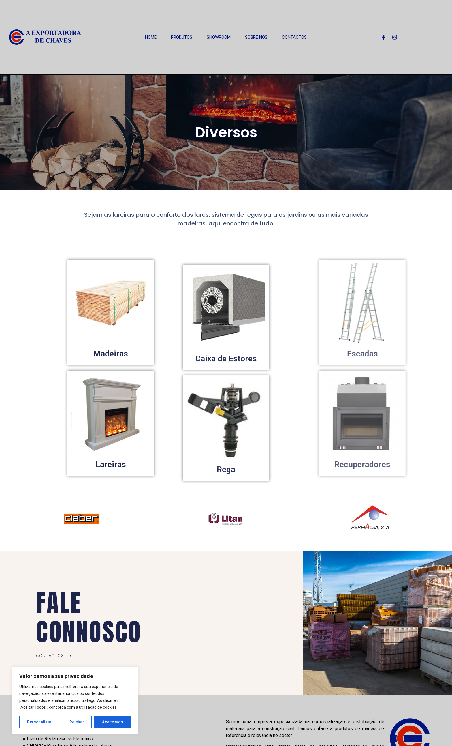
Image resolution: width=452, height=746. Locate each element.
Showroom (219, 37)
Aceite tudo (112, 722)
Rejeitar (76, 722)
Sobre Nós (256, 37)
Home (151, 37)
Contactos (294, 37)
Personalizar (39, 722)
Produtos (181, 37)
